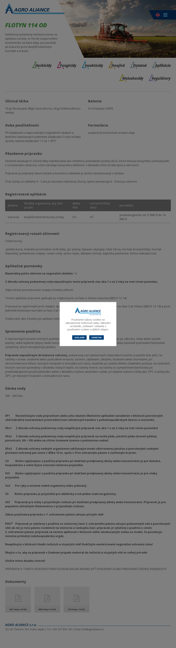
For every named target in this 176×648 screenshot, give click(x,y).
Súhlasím (79, 337)
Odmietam (96, 337)
